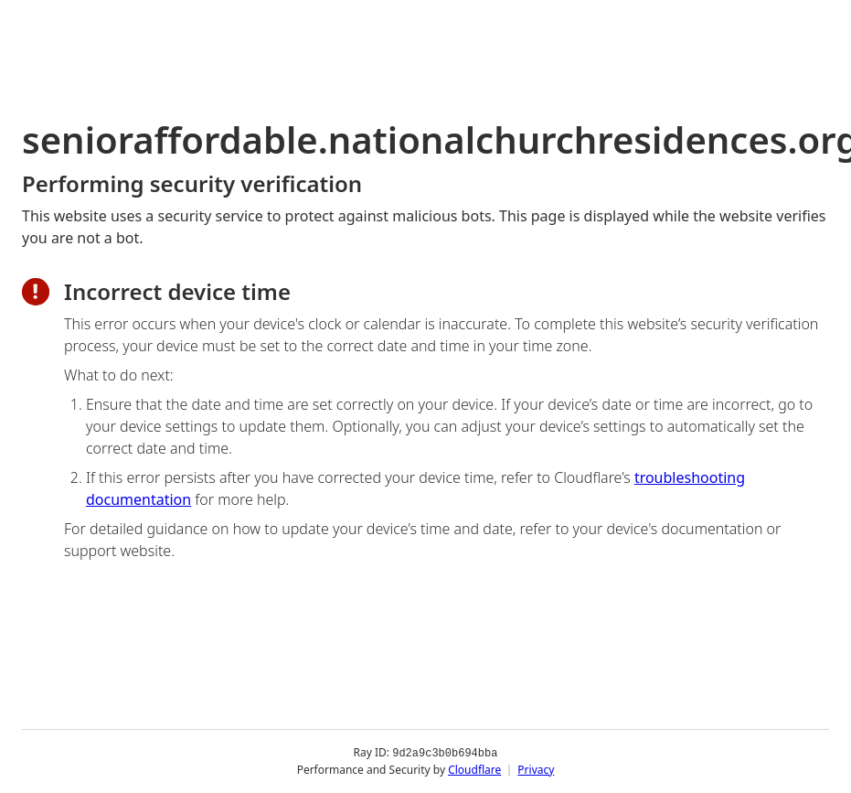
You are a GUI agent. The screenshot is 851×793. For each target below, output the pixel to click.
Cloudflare (474, 769)
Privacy (535, 769)
